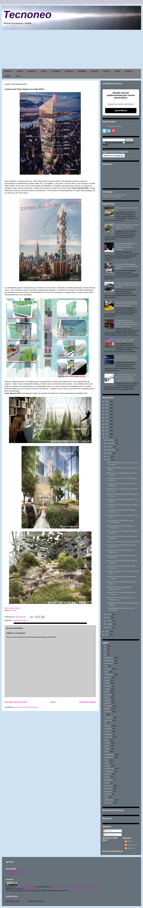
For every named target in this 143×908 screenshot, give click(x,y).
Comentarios (109, 835)
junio (109, 460)
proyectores (108, 757)
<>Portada (10, 899)
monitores (108, 737)
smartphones (109, 768)
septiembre (111, 450)
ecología (107, 700)
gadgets (107, 709)
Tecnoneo (27, 14)
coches (107, 683)
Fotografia (108, 706)
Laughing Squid (14, 608)
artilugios (107, 669)
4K (105, 646)
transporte (108, 791)
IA (105, 714)
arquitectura (16, 620)
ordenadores (109, 754)
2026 (107, 401)
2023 (107, 411)
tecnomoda (108, 786)
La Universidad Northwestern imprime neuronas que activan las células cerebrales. (126, 304)
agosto (109, 453)
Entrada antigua (87, 702)
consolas (107, 686)
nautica (107, 746)
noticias (107, 749)
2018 (107, 427)
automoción (108, 675)
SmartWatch (109, 771)
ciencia (107, 680)
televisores (108, 788)
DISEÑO (117, 71)
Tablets (107, 777)
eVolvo (13, 610)
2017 (107, 431)
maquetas (108, 729)
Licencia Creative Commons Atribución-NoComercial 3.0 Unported (76, 887)
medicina (107, 731)
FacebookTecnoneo (115, 126)
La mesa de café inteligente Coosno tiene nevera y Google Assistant (126, 266)
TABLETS (106, 71)
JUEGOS (7, 76)
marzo (109, 621)
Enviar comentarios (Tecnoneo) (26, 707)
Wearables (108, 803)
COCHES (19, 71)
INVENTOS (69, 71)
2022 (107, 414)
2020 (107, 421)
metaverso (108, 734)
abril (108, 618)
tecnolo (107, 783)
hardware (107, 712)
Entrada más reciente (16, 702)
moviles (107, 743)
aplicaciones (109, 660)
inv (105, 723)
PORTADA (8, 71)
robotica (107, 766)
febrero (109, 624)
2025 (107, 405)
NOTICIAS (128, 71)
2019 (107, 424)
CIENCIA (44, 71)
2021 (107, 418)
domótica (107, 694)
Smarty (18, 76)
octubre (110, 447)
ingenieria (108, 720)
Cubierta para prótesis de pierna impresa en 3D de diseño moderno (127, 227)
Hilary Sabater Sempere (25, 887)
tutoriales (107, 794)
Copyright (24, 901)
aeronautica (108, 658)
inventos (107, 726)
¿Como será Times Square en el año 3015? (123, 542)
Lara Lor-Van (132, 845)
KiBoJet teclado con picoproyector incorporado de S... (119, 588)
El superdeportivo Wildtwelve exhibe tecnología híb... (120, 522)
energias (107, 703)
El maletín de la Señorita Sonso (114, 195)
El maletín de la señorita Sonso (17, 872)
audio (106, 672)
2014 (107, 631)
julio (108, 456)
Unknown (130, 848)
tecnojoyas (108, 780)
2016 (107, 434)
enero (109, 627)
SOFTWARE (56, 71)
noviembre (111, 443)
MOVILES (94, 71)
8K (105, 655)
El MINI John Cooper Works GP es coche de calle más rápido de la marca (127, 285)
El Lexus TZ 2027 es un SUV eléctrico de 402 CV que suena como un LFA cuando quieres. (126, 358)
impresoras (108, 717)
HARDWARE (82, 71)
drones (107, 697)
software (107, 774)
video (106, 797)
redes (106, 760)
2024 (107, 408)
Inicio (53, 702)
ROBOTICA (32, 71)
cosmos (107, 689)
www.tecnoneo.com (31, 889)
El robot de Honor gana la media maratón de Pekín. (124, 340)
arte (105, 666)
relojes (106, 763)
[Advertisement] (71, 49)
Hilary (129, 841)
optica (106, 751)
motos (106, 740)
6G (105, 652)
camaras (107, 677)
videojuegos (108, 800)
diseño (24, 620)
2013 (107, 635)
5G (105, 649)
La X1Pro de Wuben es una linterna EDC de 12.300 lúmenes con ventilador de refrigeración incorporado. (125, 378)
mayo (109, 614)
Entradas (108, 831)
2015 (107, 437)
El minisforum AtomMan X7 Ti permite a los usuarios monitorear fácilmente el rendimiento (126, 247)
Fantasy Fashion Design (111, 197)
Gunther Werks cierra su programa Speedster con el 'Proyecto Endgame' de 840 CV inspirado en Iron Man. (126, 323)
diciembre (110, 440)
